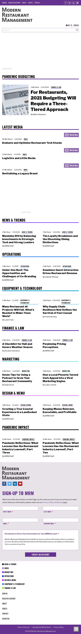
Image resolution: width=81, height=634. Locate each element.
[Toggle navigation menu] (76, 629)
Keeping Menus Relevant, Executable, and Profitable (59, 410)
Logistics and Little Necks (19, 158)
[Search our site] (38, 30)
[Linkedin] (73, 2)
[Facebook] (65, 2)
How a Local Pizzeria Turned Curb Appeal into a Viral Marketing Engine (60, 378)
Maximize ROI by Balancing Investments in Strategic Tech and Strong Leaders (19, 239)
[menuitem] (4, 2)
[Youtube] (77, 2)
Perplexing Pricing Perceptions (54, 345)
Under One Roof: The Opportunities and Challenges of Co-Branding (19, 273)
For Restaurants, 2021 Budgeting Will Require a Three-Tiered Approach (53, 100)
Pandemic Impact (28, 439)
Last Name (47, 511)
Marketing (26, 371)
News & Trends (27, 232)
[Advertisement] (40, 52)
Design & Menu (26, 405)
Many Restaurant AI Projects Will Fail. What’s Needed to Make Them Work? (18, 311)
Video (26, 139)
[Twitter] (69, 2)
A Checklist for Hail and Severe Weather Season (17, 345)
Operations (25, 266)
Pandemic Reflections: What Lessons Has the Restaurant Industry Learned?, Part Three (20, 447)
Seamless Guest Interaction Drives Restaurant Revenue (60, 271)
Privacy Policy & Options (52, 502)
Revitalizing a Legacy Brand (20, 173)
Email (5, 523)
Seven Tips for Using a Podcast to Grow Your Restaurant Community (17, 378)
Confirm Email (49, 523)
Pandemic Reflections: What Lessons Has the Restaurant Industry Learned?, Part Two (61, 447)
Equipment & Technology (24, 301)
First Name (7, 511)
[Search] (77, 30)
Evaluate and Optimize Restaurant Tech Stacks (32, 142)
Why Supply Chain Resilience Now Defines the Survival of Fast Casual (60, 309)
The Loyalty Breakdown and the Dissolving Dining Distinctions (60, 239)
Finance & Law (56, 87)
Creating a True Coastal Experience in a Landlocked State (19, 412)
